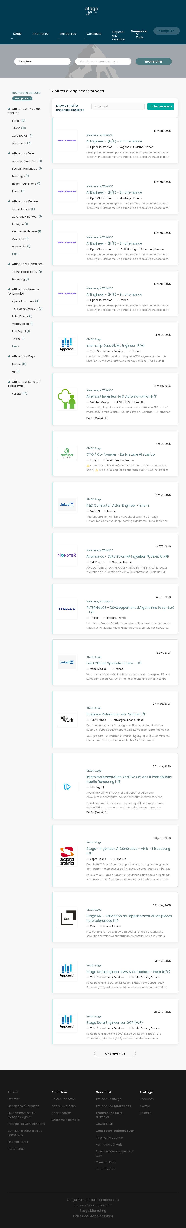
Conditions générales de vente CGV (25, 1133)
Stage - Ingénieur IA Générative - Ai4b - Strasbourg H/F (128, 851)
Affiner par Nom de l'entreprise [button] (23, 291)
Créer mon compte (66, 1120)
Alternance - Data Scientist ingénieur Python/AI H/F (127, 556)
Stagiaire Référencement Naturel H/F (116, 714)
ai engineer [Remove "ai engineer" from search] (21, 98)
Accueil (13, 1092)
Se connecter (61, 1113)
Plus (14, 254)
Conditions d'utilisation (23, 1106)
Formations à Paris (109, 1144)
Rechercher (154, 61)
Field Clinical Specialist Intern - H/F (114, 663)
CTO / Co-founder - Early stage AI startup (120, 454)
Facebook (147, 1099)
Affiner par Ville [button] (22, 153)
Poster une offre (63, 1099)
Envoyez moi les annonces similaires (70, 108)
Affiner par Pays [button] (23, 356)
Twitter (145, 1106)
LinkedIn (145, 1113)
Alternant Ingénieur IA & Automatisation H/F (121, 396)
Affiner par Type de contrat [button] (24, 111)
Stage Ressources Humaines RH (93, 1199)
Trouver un (108, 1099)
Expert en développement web (115, 1153)
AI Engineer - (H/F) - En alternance (114, 141)
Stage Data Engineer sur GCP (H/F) (114, 1022)
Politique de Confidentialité (27, 1124)
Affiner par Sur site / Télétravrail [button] (24, 384)
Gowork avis (104, 1124)
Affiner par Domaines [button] (27, 264)
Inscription (165, 31)
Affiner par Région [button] (24, 201)
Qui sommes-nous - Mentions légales (22, 1115)
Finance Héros (18, 1142)
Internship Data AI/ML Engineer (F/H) (115, 345)
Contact (14, 1099)
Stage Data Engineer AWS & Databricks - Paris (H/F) (128, 971)
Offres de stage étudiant (93, 1216)
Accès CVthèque (64, 1106)
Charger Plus (115, 1054)
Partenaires (16, 1149)
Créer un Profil (106, 1162)
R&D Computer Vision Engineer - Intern (117, 505)
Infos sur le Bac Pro (109, 1138)
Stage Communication (93, 1205)
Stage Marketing (93, 1210)
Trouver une (113, 1106)
